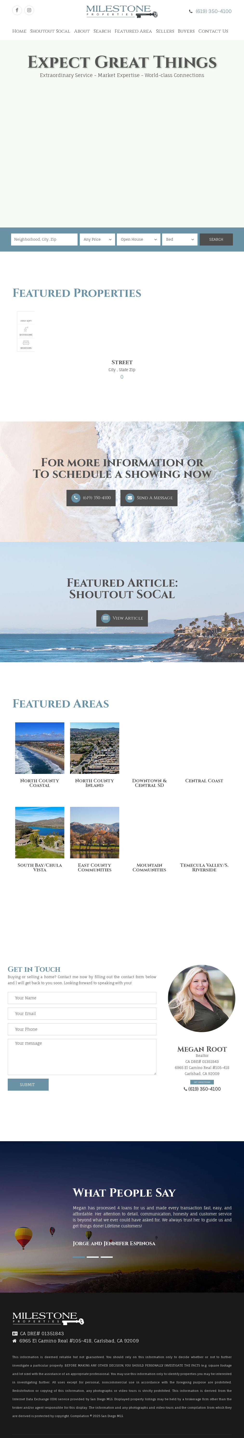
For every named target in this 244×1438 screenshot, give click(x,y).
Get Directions (202, 1082)
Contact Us (213, 31)
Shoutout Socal (50, 31)
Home (19, 31)
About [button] (82, 31)
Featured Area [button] (133, 31)
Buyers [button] (186, 31)
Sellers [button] (165, 31)
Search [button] (102, 31)
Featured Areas (60, 704)
